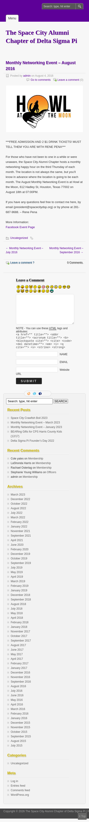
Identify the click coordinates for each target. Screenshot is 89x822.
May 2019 (17, 575)
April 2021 (17, 543)
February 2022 (19, 525)
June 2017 (17, 653)
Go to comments (41, 79)
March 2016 (18, 712)
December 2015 (20, 726)
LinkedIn (46, 397)
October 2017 (19, 639)
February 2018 (19, 625)
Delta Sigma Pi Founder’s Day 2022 (32, 444)
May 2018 (17, 616)
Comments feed (20, 793)
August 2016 (18, 689)
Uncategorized (19, 238)
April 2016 (17, 708)
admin (27, 75)
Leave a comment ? (22, 262)
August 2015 (18, 744)
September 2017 (21, 644)
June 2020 (17, 548)
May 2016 (17, 703)
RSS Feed (29, 397)
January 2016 (19, 721)
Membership (35, 462)
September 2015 (21, 739)
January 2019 (19, 593)
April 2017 (17, 662)
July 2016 (16, 694)
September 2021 (21, 539)
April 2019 (17, 580)
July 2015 (16, 749)
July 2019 (16, 571)
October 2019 (19, 562)
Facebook (40, 397)
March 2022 (18, 520)
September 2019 (21, 566)
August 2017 (18, 648)
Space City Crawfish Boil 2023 (29, 421)
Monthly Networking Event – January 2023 (36, 430)
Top (83, 816)
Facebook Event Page (20, 227)
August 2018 (18, 607)
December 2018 (20, 598)
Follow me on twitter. (35, 397)
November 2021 (20, 534)
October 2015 (19, 735)
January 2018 (19, 630)
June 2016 (17, 698)
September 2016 (21, 685)
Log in (14, 784)
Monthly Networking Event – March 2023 (35, 426)
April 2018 (17, 621)
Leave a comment (68, 79)
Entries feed (18, 789)
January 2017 (19, 671)
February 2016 (19, 717)
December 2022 (20, 502)
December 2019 (20, 557)
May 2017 (17, 657)
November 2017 (20, 635)
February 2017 (19, 666)
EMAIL (64, 365)
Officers (51, 475)
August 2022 (18, 511)
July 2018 (16, 612)
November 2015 (20, 730)
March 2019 (18, 584)
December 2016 (20, 676)
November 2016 (20, 680)
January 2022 (19, 530)
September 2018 (21, 603)
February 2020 (19, 552)
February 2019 (19, 589)
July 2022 (16, 516)
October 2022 (19, 507)
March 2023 (18, 498)
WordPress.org (20, 798)
